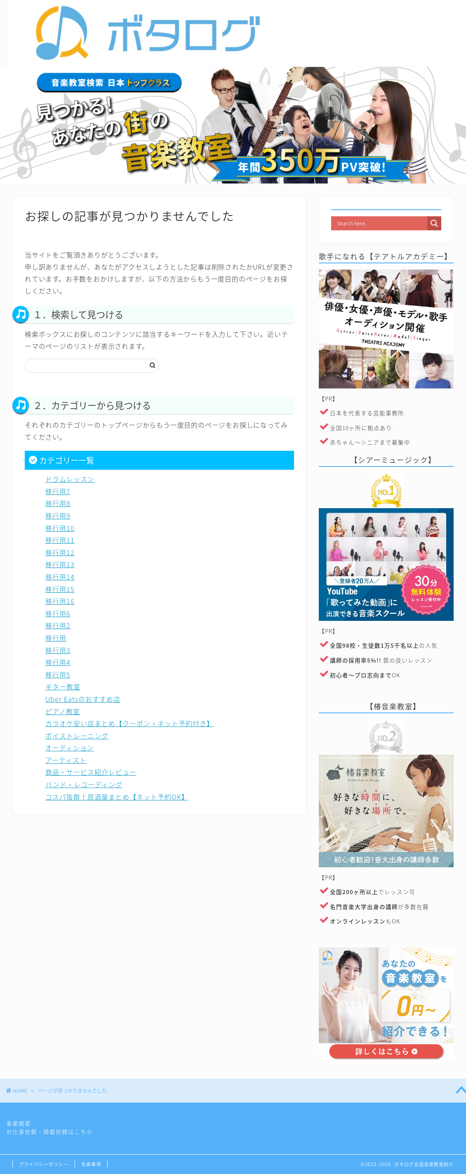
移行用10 (60, 528)
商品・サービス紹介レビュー (91, 772)
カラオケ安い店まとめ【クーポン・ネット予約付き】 (129, 723)
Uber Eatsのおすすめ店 (82, 699)
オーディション (69, 748)
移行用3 (58, 650)
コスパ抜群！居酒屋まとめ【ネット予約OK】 (116, 797)
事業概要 (18, 1123)
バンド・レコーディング (83, 784)
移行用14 (60, 577)
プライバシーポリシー (43, 1164)
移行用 (55, 638)
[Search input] (381, 223)
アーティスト (66, 760)
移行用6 (58, 613)
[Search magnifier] (434, 223)
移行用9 (58, 516)
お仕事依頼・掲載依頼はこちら (49, 1131)
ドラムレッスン (69, 479)
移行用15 (60, 589)
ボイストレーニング (76, 736)
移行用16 (60, 601)
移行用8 (58, 503)
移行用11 (60, 540)
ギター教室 (62, 686)
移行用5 (58, 674)
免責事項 (91, 1164)
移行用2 (58, 625)
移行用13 (60, 564)
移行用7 (58, 491)
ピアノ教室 (62, 711)
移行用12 (60, 552)
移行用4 (58, 662)
